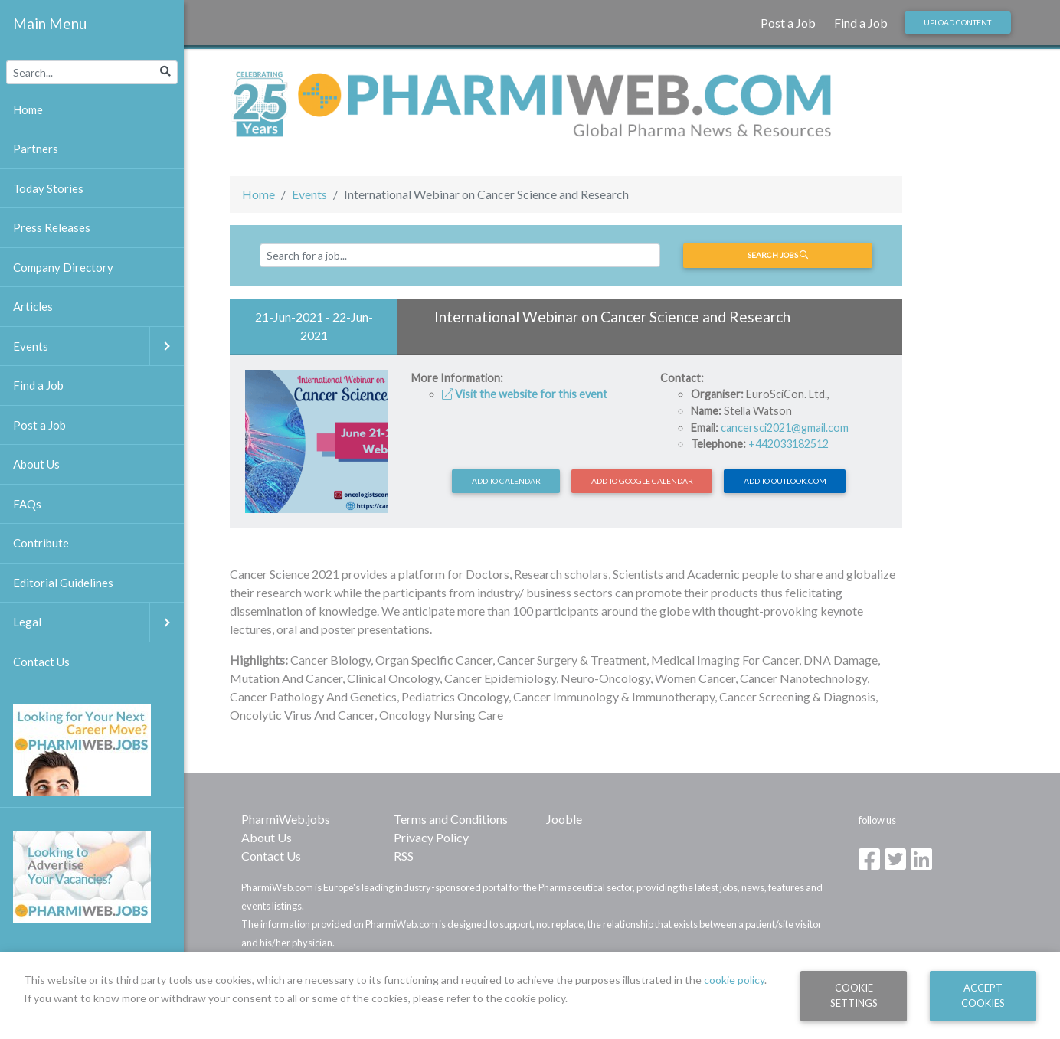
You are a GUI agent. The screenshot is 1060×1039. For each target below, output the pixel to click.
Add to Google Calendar (642, 480)
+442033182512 (788, 443)
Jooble (564, 819)
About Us (266, 837)
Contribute (41, 543)
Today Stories (48, 188)
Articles (33, 306)
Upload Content (957, 22)
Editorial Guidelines (63, 583)
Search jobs (778, 255)
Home (258, 194)
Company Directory (63, 267)
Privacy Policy (431, 837)
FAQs (27, 504)
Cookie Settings (854, 995)
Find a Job (861, 22)
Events (309, 194)
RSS (404, 855)
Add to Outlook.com (785, 480)
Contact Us (271, 855)
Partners (35, 148)
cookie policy (734, 979)
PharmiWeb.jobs (285, 819)
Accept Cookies (983, 995)
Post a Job (788, 22)
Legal (98, 622)
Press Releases (51, 227)
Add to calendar (506, 480)
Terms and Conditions (451, 819)
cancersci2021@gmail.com (785, 427)
